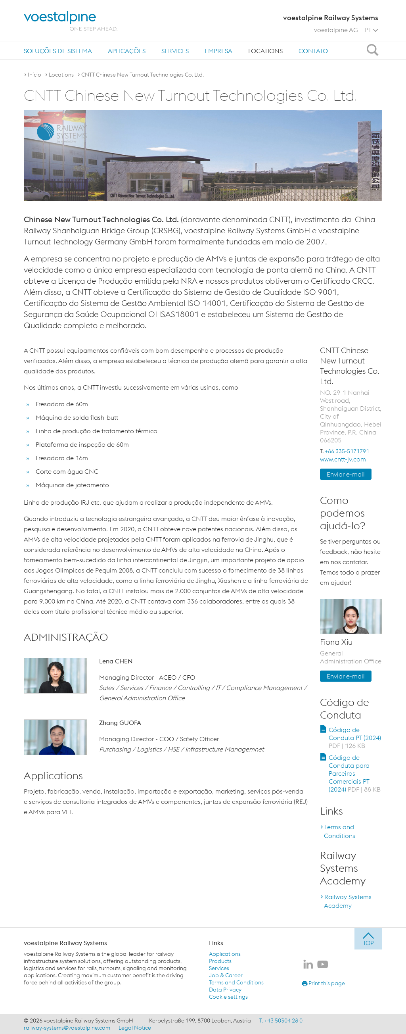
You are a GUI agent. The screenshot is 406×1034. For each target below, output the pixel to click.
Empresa (218, 51)
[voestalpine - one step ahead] (70, 21)
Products (220, 961)
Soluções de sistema (58, 51)
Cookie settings (228, 996)
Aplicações (127, 51)
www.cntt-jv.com (343, 459)
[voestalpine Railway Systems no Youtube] (322, 965)
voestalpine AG (336, 30)
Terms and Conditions (339, 831)
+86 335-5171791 (347, 451)
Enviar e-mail (346, 474)
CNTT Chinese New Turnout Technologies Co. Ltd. (142, 74)
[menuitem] (58, 50)
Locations (265, 51)
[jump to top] (368, 938)
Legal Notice (135, 1027)
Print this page (323, 983)
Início (34, 74)
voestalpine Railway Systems (65, 943)
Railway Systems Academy (348, 901)
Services (175, 51)
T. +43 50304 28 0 (281, 1020)
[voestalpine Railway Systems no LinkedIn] (308, 965)
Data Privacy (225, 989)
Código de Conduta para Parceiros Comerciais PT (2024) (355, 773)
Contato (313, 51)
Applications (225, 953)
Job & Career (226, 975)
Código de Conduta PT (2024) (355, 738)
